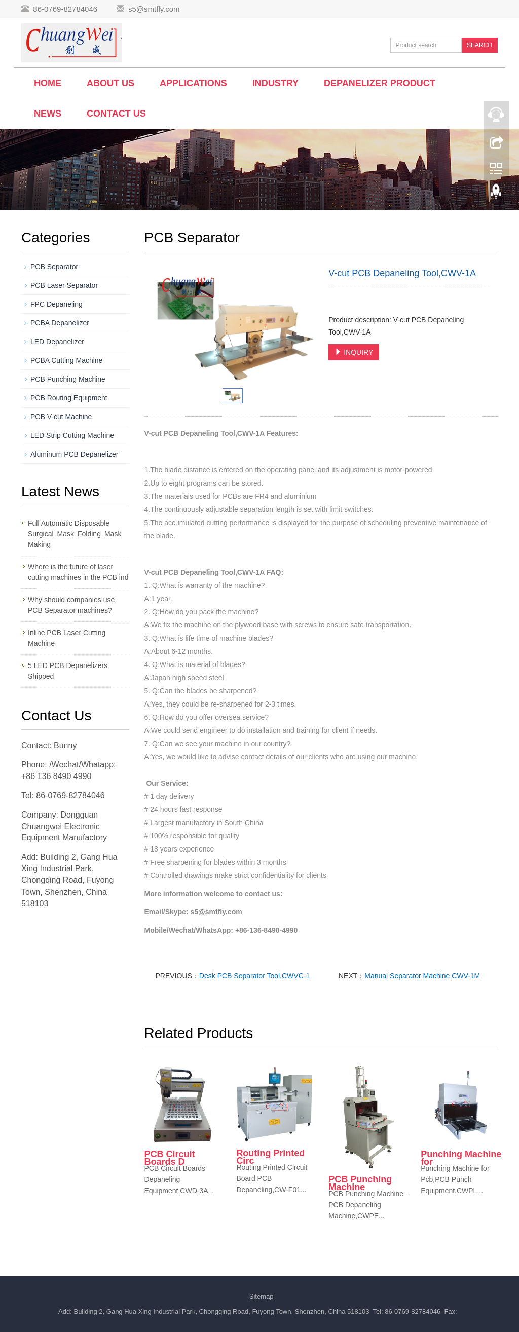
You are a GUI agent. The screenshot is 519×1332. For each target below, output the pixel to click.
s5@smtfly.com (154, 9)
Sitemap (261, 1296)
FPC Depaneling (56, 304)
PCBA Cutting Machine (66, 360)
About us (110, 83)
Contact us (116, 113)
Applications (193, 83)
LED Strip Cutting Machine (72, 435)
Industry (275, 83)
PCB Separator (54, 267)
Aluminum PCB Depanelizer (74, 454)
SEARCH (479, 45)
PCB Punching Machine (360, 1183)
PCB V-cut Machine (61, 417)
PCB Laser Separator (64, 285)
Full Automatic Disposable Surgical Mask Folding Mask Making (76, 533)
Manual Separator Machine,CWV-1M (422, 976)
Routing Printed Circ (270, 1157)
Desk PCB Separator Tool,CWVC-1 (254, 976)
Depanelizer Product (379, 83)
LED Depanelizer (57, 342)
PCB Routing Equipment (68, 398)
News (47, 113)
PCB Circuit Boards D (169, 1158)
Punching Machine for (461, 1158)
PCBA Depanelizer (59, 323)
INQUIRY (354, 352)
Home (47, 83)
